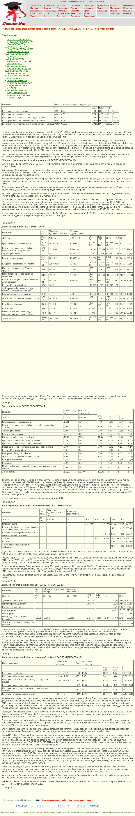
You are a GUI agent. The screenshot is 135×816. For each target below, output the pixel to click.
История (34, 8)
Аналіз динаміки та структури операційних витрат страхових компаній (19, 84)
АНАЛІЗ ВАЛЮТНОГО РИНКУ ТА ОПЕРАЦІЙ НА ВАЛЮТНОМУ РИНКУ (20, 49)
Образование (36, 11)
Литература (62, 8)
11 (84, 806)
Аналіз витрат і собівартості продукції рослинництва (19, 61)
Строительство (63, 13)
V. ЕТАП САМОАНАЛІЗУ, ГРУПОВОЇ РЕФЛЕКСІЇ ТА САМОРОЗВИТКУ (20, 41)
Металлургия (116, 8)
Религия (113, 11)
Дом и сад (88, 5)
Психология (102, 11)
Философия (115, 13)
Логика (74, 8)
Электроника (89, 16)
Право (86, 11)
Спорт (46, 13)
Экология (61, 16)
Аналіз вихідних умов (18, 71)
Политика (75, 11)
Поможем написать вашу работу (54, 800)
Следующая (94, 806)
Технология (76, 13)
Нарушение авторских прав (80, 800)
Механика (127, 8)
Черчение (48, 16)
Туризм (87, 13)
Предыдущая (21, 806)
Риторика (127, 11)
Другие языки (103, 5)
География (75, 5)
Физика (100, 13)
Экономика (75, 16)
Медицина (101, 8)
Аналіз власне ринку (17, 73)
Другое (113, 5)
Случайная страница (95, 1)
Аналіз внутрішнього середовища (18, 77)
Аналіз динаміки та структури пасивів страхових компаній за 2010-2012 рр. (19, 94)
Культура (47, 8)
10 (78, 806)
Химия (33, 16)
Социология (35, 13)
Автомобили (35, 5)
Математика (89, 8)
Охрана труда (50, 11)
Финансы (127, 13)
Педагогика (62, 11)
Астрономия (49, 5)
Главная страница (67, 1)
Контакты (80, 1)
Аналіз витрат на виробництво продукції (19, 67)
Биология (61, 5)
